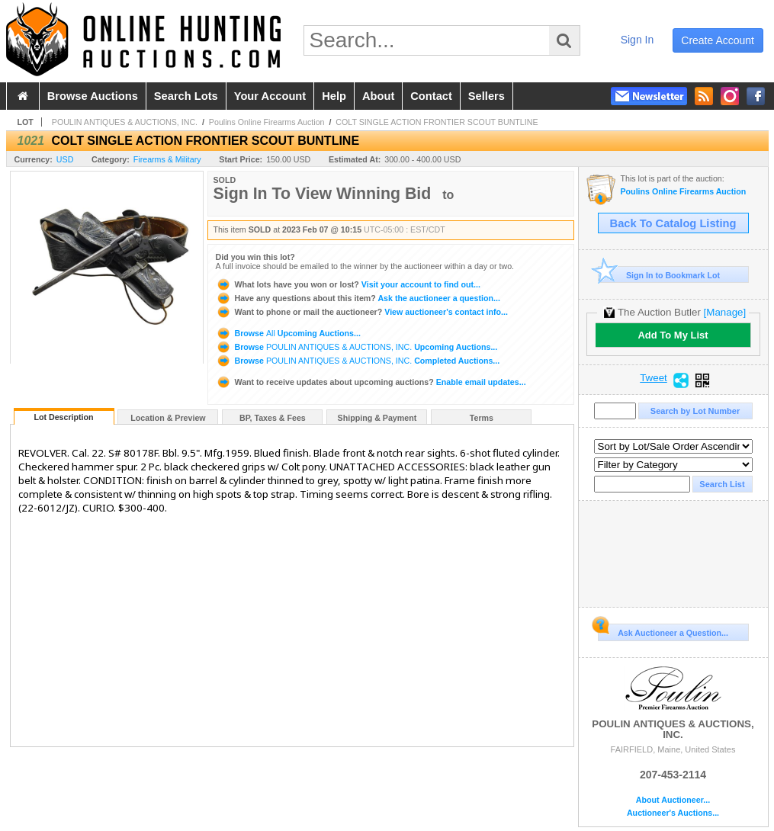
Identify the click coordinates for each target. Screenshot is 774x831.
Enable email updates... (371, 382)
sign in (637, 40)
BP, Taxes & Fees (272, 417)
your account (270, 96)
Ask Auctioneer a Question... (663, 630)
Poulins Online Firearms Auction (267, 122)
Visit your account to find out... (348, 284)
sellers (486, 96)
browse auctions (92, 96)
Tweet (653, 378)
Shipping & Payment (377, 417)
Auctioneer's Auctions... (673, 813)
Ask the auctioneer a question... (358, 298)
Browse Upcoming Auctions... (288, 333)
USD (65, 159)
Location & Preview (167, 417)
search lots (186, 96)
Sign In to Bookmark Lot (659, 275)
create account (717, 40)
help (334, 96)
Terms (481, 417)
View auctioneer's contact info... (362, 311)
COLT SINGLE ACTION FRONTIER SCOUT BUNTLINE (437, 122)
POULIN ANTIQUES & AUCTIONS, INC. (125, 122)
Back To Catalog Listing (673, 223)
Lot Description (63, 417)
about (378, 96)
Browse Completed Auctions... (358, 360)
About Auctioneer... (673, 800)
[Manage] (725, 312)
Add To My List (673, 335)
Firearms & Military (167, 159)
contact (431, 96)
